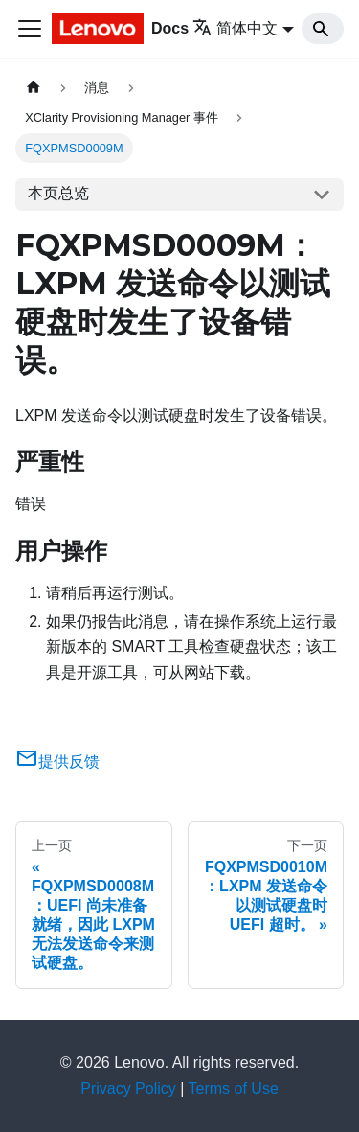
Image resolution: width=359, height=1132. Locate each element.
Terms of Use (234, 1088)
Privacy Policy (128, 1088)
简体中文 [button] (235, 28)
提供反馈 (57, 761)
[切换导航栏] (29, 28)
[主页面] (33, 88)
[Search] (323, 28)
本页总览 (58, 193)
